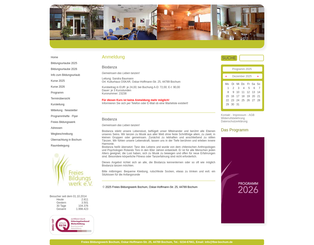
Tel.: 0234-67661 (184, 242)
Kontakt (225, 115)
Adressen (56, 128)
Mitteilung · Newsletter (64, 110)
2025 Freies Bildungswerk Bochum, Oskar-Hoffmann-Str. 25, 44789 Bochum (151, 187)
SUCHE (229, 58)
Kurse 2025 (58, 80)
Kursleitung (57, 104)
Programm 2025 (242, 69)
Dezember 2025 (242, 76)
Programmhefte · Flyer (64, 116)
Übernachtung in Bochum (66, 139)
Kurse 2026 (58, 86)
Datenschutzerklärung (234, 121)
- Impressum (238, 115)
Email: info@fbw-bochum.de (214, 242)
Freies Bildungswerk (63, 122)
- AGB (250, 115)
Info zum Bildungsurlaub (65, 75)
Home (54, 57)
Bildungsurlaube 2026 (64, 69)
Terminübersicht (60, 98)
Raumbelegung (60, 145)
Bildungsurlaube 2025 (64, 63)
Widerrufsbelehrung (233, 118)
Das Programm (234, 130)
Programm (57, 92)
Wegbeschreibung (62, 133)
